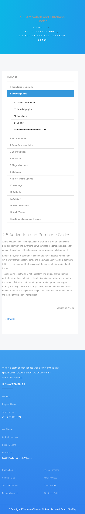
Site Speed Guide (51, 493)
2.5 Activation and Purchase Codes (30, 129)
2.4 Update (19, 123)
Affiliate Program (51, 470)
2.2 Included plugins (23, 109)
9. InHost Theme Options (21, 179)
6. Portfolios (15, 158)
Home (39, 27)
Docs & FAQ (7, 470)
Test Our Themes (10, 485)
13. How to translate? (20, 205)
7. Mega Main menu (19, 165)
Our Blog (6, 396)
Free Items (7, 452)
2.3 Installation (20, 116)
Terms (64, 509)
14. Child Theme (17, 212)
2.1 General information (24, 102)
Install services (50, 478)
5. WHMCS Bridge (18, 152)
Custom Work (50, 485)
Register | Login (9, 404)
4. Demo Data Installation (21, 145)
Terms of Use (8, 412)
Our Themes (7, 429)
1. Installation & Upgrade (21, 87)
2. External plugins (18, 94)
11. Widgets (15, 192)
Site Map (72, 509)
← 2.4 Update (8, 319)
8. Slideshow (16, 172)
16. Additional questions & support (26, 219)
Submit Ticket (8, 478)
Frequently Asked (10, 493)
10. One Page (16, 185)
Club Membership (10, 437)
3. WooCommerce (18, 138)
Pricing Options (9, 445)
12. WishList (15, 199)
